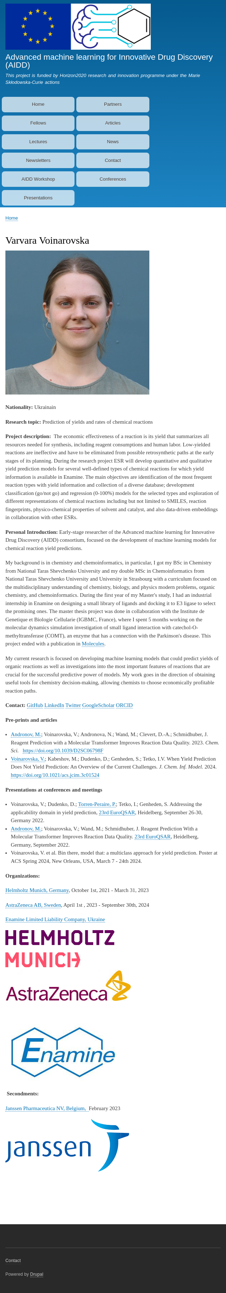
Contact (113, 160)
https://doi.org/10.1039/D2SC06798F (63, 750)
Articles (113, 123)
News (113, 141)
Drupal (37, 1274)
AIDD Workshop (38, 179)
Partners (113, 104)
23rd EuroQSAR (117, 812)
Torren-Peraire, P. (97, 804)
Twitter (73, 705)
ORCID (124, 705)
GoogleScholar (98, 705)
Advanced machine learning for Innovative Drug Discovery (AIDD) (109, 61)
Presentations (38, 198)
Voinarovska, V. (28, 759)
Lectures (38, 141)
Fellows (38, 123)
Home (38, 104)
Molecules (93, 643)
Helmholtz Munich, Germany (37, 890)
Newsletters (38, 160)
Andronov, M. (26, 734)
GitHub (35, 705)
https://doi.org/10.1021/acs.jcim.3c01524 (55, 775)
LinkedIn (54, 705)
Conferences (113, 179)
